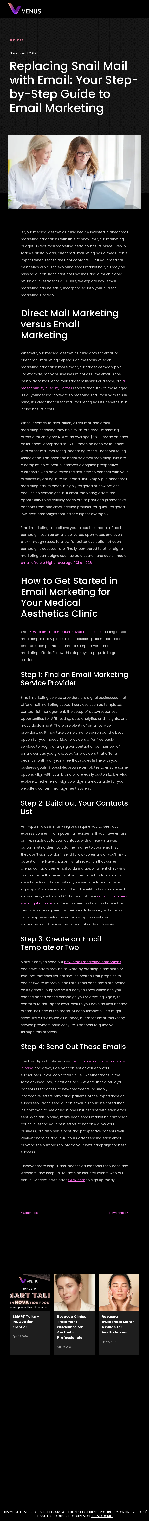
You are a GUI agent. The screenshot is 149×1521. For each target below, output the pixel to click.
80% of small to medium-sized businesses (66, 631)
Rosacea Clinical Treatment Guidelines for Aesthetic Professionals (72, 1327)
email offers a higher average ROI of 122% (57, 562)
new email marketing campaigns (92, 961)
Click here (76, 1179)
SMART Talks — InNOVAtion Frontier (26, 1321)
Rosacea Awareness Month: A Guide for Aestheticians (119, 1324)
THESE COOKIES (102, 1516)
